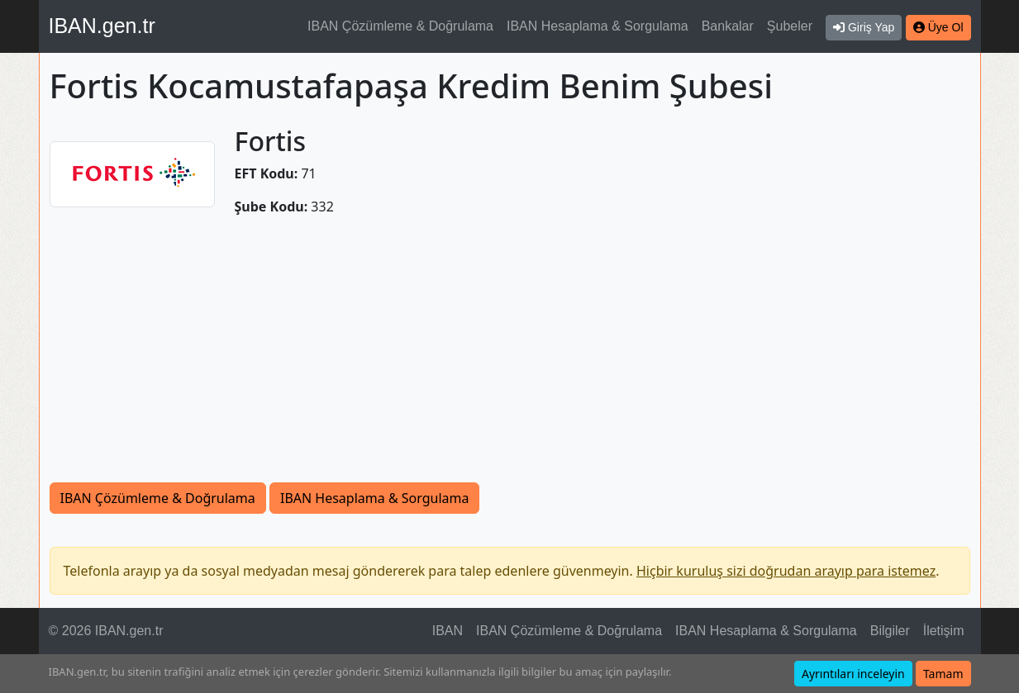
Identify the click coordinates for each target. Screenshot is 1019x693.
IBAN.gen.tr (102, 25)
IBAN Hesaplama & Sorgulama (597, 26)
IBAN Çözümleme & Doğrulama (400, 26)
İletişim (943, 631)
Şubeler (789, 26)
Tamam (943, 673)
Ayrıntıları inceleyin (853, 673)
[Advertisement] (510, 358)
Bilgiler (890, 631)
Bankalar (728, 26)
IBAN (447, 631)
